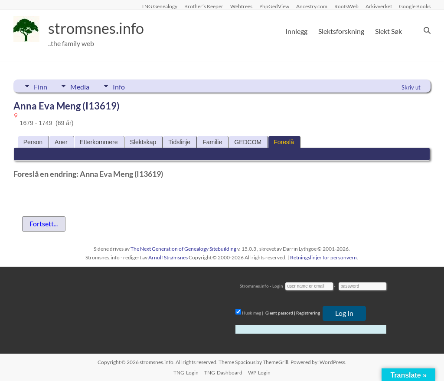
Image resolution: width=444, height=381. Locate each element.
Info (124, 86)
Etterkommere (99, 142)
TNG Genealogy (159, 6)
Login (277, 285)
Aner (61, 142)
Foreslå (284, 142)
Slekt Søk (388, 31)
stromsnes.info (99, 28)
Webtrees (241, 6)
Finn (40, 86)
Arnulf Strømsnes (168, 257)
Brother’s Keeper (203, 6)
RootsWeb (346, 6)
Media (82, 86)
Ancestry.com (311, 6)
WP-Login (259, 372)
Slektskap (143, 142)
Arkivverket (379, 6)
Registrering (308, 312)
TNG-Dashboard (223, 372)
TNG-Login (186, 372)
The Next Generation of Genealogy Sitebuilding (183, 248)
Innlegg (296, 31)
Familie (212, 142)
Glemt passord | (280, 312)
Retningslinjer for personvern (323, 257)
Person (32, 142)
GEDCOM (247, 142)
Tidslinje (179, 142)
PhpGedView (274, 6)
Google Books (415, 6)
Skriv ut (411, 87)
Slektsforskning (341, 31)
